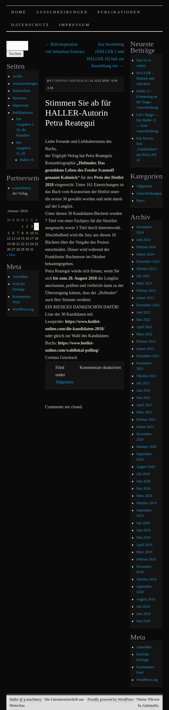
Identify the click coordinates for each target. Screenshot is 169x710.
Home (18, 12)
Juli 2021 (143, 383)
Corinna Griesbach (69, 80)
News (140, 201)
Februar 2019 (146, 559)
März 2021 (144, 412)
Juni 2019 (143, 530)
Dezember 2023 (147, 261)
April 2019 (144, 545)
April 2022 (144, 327)
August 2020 (145, 467)
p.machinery (21, 188)
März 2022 (144, 334)
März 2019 (144, 552)
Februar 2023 (146, 290)
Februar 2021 (146, 419)
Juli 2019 (143, 523)
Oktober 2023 (146, 269)
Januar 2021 (145, 427)
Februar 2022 (146, 341)
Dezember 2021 (147, 356)
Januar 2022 (145, 349)
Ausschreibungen (62, 12)
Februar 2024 (146, 247)
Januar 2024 (145, 254)
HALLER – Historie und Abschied (145, 78)
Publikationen (119, 12)
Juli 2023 (143, 276)
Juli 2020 (143, 474)
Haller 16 (26, 160)
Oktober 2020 (146, 447)
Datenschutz (30, 25)
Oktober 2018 (146, 579)
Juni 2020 (143, 481)
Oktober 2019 (146, 503)
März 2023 (144, 283)
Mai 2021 (143, 398)
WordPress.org (23, 309)
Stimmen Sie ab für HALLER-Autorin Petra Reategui (78, 112)
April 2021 (144, 405)
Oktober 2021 (146, 376)
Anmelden (20, 276)
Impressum (74, 25)
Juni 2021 (143, 390)
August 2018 (145, 599)
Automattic (150, 705)
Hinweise (19, 98)
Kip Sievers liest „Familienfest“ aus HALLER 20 (147, 149)
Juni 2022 (143, 312)
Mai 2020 (143, 488)
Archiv (17, 76)
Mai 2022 (143, 319)
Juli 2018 (143, 606)
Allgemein (64, 382)
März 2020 (144, 496)
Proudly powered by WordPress (110, 699)
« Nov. (11, 255)
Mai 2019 (143, 537)
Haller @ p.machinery (25, 699)
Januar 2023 (145, 298)
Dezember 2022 (147, 305)
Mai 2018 (143, 621)
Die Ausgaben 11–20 (23, 148)
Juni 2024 (143, 240)
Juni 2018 (143, 614)
